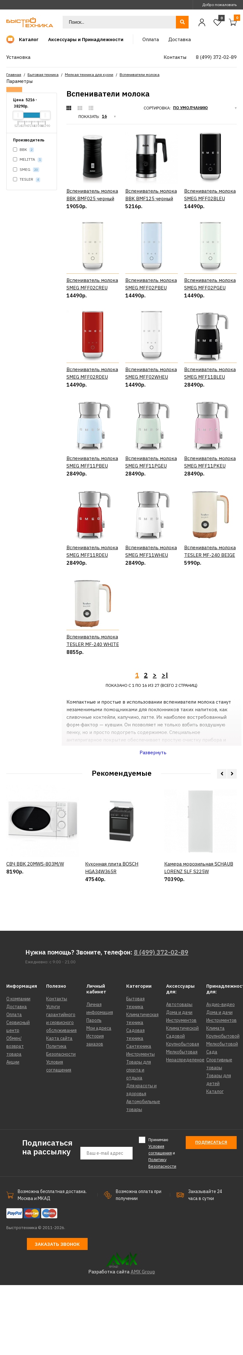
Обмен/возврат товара (15, 1116)
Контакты (56, 1069)
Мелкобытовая (181, 1122)
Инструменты (140, 1124)
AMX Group (143, 1342)
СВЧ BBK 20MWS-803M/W (35, 958)
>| (165, 745)
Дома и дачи (179, 1082)
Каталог (215, 1162)
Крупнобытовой (223, 1106)
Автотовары (179, 1075)
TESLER (26, 179)
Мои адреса (98, 1098)
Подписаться (211, 1212)
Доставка (16, 1077)
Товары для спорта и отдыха (138, 1140)
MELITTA (27, 159)
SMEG (26, 169)
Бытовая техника (43, 74)
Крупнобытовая (182, 1114)
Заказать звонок (57, 1314)
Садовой (175, 1106)
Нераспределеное (185, 1130)
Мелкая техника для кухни (89, 74)
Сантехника (138, 1116)
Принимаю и (162, 1223)
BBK (23, 149)
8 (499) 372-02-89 (161, 1022)
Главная (13, 74)
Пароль (94, 1090)
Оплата (14, 1085)
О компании (18, 1069)
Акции (12, 1132)
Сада (211, 1122)
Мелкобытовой (222, 1114)
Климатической (182, 1098)
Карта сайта (59, 1108)
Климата (215, 1098)
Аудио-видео (220, 1075)
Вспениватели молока (139, 74)
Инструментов (181, 1090)
